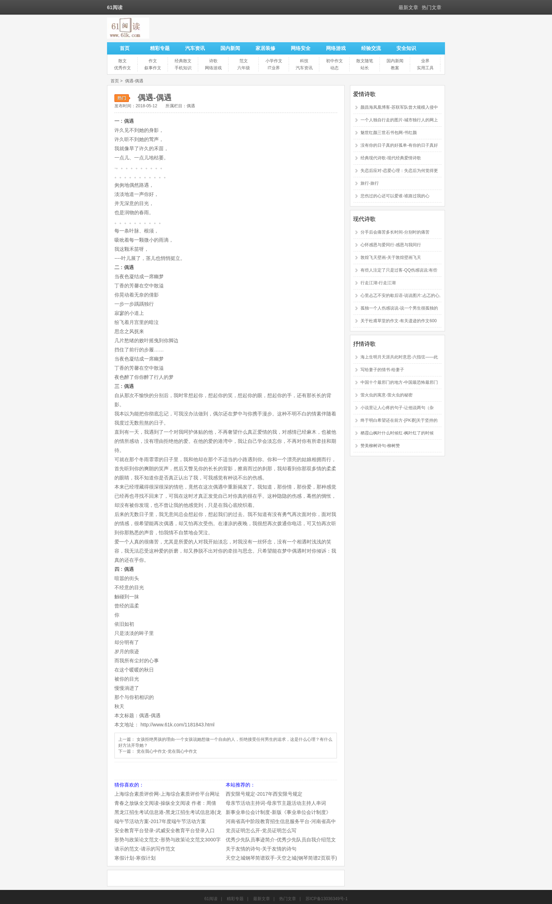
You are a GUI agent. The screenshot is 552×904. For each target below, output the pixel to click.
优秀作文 (122, 67)
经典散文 (183, 60)
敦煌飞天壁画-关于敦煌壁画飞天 (390, 257)
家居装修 (265, 48)
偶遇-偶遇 (134, 80)
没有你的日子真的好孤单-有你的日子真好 (399, 145)
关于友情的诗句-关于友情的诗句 (261, 849)
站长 (364, 67)
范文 (243, 60)
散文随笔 (364, 60)
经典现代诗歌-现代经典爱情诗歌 (390, 157)
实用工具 (425, 67)
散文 (122, 60)
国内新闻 (230, 48)
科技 (304, 60)
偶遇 (191, 105)
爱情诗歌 (364, 94)
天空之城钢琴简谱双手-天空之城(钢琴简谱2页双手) (281, 858)
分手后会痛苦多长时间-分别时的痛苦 (394, 232)
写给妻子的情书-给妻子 (382, 369)
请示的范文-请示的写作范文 (144, 849)
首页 (125, 48)
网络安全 (300, 48)
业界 (425, 60)
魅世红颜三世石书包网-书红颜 (388, 132)
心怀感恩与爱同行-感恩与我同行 (390, 244)
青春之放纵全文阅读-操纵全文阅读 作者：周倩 (165, 803)
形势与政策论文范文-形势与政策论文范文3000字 (167, 839)
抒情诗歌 (364, 344)
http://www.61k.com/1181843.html (177, 724)
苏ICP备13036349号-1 (327, 898)
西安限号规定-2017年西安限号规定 (264, 794)
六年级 (243, 67)
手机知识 (183, 67)
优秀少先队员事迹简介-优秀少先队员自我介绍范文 (281, 839)
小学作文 (273, 60)
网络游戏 (336, 48)
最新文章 (408, 7)
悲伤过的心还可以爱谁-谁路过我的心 (394, 195)
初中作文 (334, 60)
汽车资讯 (195, 48)
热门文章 (431, 7)
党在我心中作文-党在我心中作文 (167, 751)
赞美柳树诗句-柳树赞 (380, 445)
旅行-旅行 (369, 183)
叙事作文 (152, 67)
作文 (153, 60)
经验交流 (371, 48)
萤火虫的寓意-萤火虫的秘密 (386, 395)
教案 (395, 67)
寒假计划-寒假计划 (135, 858)
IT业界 (274, 67)
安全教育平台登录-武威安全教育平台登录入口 (164, 830)
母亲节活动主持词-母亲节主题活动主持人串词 (276, 803)
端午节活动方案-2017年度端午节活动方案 (160, 821)
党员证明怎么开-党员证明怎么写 (261, 830)
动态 (334, 67)
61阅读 (210, 898)
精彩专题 (160, 48)
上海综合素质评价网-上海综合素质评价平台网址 (167, 794)
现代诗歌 (364, 219)
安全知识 (406, 48)
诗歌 (213, 60)
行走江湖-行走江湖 (378, 282)
